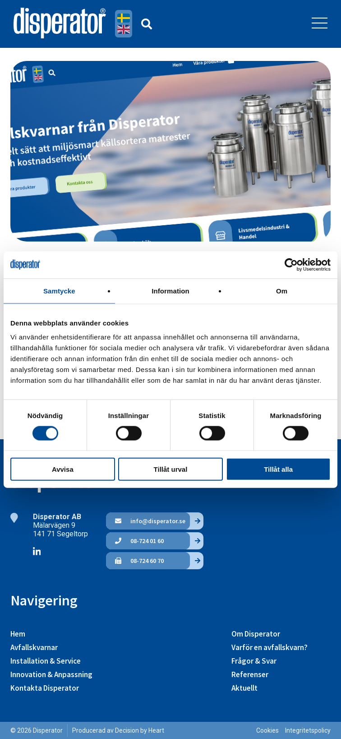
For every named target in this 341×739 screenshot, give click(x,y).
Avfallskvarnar (34, 647)
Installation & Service (45, 661)
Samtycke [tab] (59, 290)
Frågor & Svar (253, 661)
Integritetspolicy (308, 730)
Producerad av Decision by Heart (118, 730)
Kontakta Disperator (44, 688)
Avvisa (63, 469)
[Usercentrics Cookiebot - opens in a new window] (291, 264)
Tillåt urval (171, 469)
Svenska (123, 18)
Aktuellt (244, 688)
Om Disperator (255, 634)
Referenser (249, 674)
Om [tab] (281, 290)
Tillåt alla (278, 469)
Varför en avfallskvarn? (269, 647)
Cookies (267, 730)
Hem (17, 634)
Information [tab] (170, 290)
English (123, 29)
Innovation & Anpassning (51, 674)
